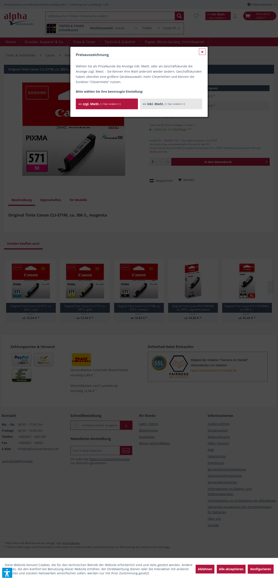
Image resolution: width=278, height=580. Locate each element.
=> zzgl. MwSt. (99, 104)
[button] (7, 573)
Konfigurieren (260, 569)
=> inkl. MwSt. (164, 104)
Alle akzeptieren (231, 569)
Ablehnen (205, 569)
